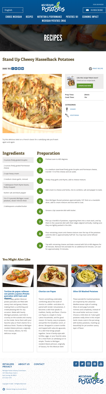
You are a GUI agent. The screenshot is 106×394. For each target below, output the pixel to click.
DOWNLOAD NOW (84, 86)
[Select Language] (12, 10)
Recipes (29, 16)
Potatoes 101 (72, 16)
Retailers (8, 364)
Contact (39, 364)
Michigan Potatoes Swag (54, 20)
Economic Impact (90, 16)
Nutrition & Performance (49, 16)
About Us (24, 364)
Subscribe (94, 10)
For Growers (98, 4)
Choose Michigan (14, 16)
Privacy (7, 366)
